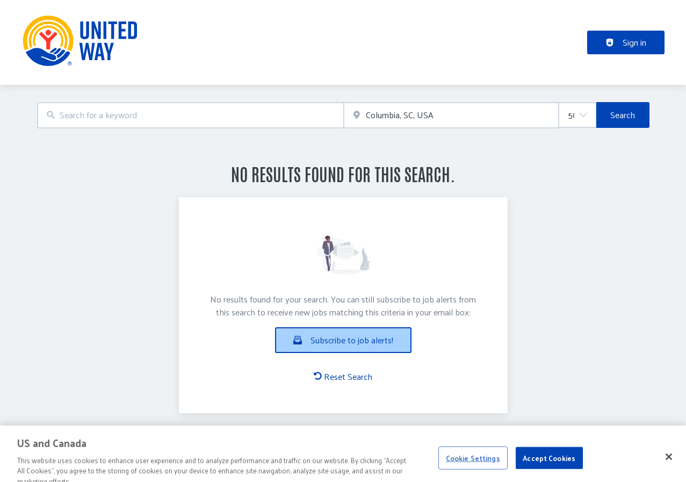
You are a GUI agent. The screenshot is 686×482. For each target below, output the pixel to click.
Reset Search (343, 376)
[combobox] (190, 115)
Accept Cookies (549, 469)
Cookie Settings (473, 469)
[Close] (669, 467)
